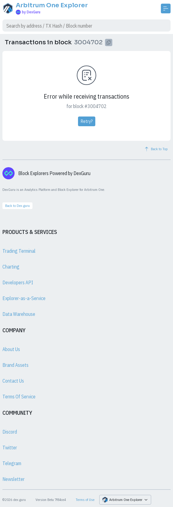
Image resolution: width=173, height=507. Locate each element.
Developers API (17, 282)
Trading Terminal (19, 251)
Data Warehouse (18, 314)
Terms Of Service (19, 397)
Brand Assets (15, 365)
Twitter (9, 447)
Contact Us (13, 381)
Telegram (11, 463)
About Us (11, 349)
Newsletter (13, 479)
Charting (10, 267)
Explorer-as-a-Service (24, 298)
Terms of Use (85, 499)
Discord (9, 432)
